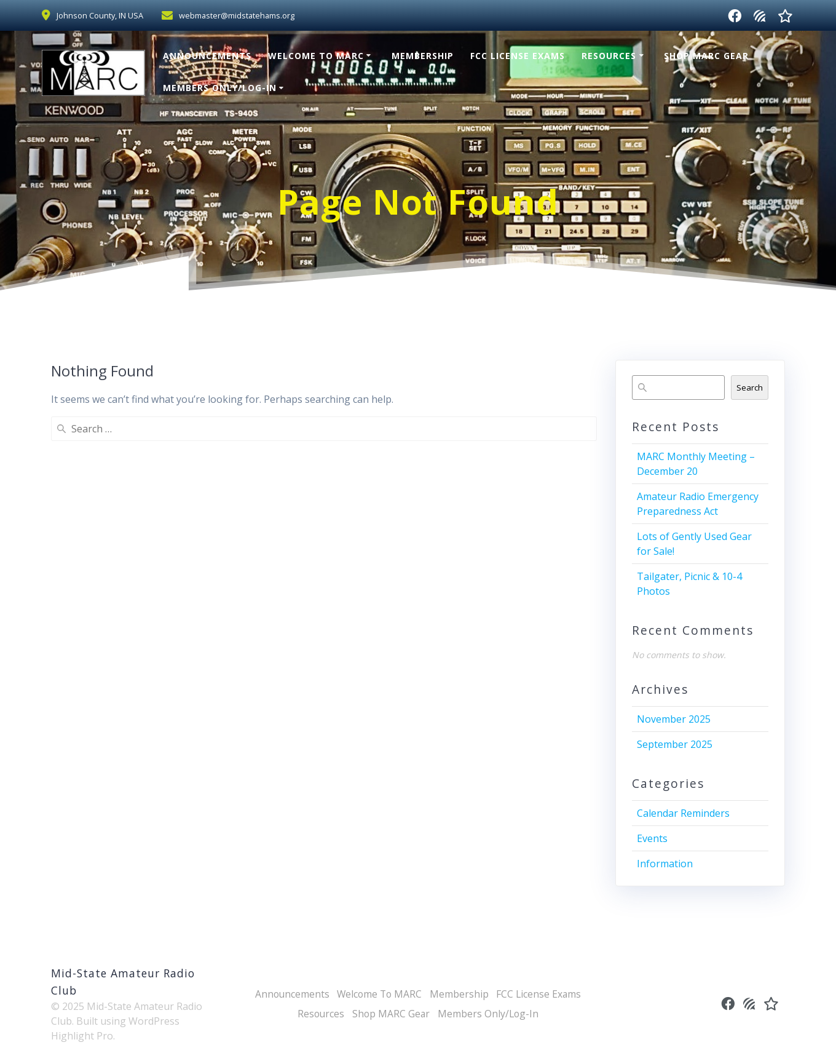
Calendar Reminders (683, 813)
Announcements (207, 56)
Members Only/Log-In (220, 87)
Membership (423, 56)
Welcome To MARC (316, 56)
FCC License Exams (517, 56)
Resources (609, 56)
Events (652, 838)
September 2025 (674, 744)
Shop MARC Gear (706, 56)
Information (665, 863)
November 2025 (674, 719)
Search (749, 387)
